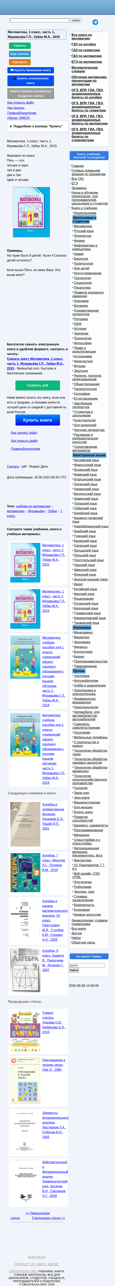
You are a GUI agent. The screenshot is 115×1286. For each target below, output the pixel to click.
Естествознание (86, 398)
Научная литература (89, 430)
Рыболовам (83, 887)
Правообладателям (25, 449)
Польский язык (85, 555)
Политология (83, 263)
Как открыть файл (20, 102)
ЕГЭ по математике (87, 61)
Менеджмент (83, 632)
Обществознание (87, 384)
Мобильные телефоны (91, 737)
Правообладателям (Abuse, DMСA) (22, 115)
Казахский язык (85, 541)
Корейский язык (86, 513)
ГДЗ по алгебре (84, 44)
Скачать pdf (37, 385)
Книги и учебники (84, 208)
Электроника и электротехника (84, 692)
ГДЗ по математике (87, 56)
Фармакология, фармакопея (84, 700)
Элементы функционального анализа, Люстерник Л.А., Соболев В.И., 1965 (55, 1125)
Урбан (52, 511)
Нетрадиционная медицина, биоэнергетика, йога (87, 852)
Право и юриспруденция (84, 349)
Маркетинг (82, 637)
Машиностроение (87, 802)
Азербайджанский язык (91, 526)
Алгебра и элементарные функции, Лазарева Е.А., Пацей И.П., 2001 (53, 816)
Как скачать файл (24, 432)
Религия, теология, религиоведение (87, 377)
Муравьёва (36, 511)
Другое (77, 933)
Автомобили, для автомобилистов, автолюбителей (86, 715)
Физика (79, 240)
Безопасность (84, 905)
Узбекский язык (85, 508)
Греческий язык (85, 545)
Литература (82, 236)
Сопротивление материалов (84, 448)
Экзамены (79, 188)
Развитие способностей (82, 818)
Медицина (81, 835)
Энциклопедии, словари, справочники (90, 922)
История (80, 328)
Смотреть (19, 62)
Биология (81, 258)
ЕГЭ (75, 183)
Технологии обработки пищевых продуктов (89, 760)
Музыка (79, 366)
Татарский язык (85, 503)
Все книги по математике (82, 36)
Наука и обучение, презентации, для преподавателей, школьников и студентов (90, 198)
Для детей (81, 268)
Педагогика (82, 287)
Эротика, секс (84, 891)
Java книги (82, 797)
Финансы (81, 647)
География (82, 393)
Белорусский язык (87, 494)
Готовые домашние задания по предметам (89, 172)
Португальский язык (89, 560)
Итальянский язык (87, 479)
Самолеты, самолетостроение (86, 725)
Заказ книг (82, 793)
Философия (83, 343)
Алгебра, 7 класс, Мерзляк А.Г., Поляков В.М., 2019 (53, 863)
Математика (83, 226)
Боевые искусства (87, 914)
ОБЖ (78, 324)
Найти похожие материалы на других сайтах (30, 93)
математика (16, 511)
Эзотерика (82, 676)
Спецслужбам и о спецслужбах (86, 841)
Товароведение (85, 666)
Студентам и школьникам (82, 413)
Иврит (78, 584)
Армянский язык (86, 498)
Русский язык (84, 231)
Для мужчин (83, 882)
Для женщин (83, 807)
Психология (83, 338)
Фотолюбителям (86, 680)
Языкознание (84, 598)
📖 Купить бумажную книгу (30, 70)
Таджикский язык (86, 623)
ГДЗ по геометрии (86, 50)
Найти (76, 938)
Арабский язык (85, 531)
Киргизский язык (86, 608)
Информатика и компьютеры (85, 247)
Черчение (81, 333)
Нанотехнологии (86, 707)
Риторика (81, 319)
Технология (82, 278)
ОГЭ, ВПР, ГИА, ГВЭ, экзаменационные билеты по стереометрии (88, 135)
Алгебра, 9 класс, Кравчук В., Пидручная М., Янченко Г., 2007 (53, 960)
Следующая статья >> (48, 1218)
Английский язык (86, 460)
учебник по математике (33, 506)
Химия (79, 254)
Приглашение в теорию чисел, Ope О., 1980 (53, 1064)
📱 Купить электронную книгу (31, 81)
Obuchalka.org (23, 1271)
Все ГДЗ (78, 178)
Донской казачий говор (91, 579)
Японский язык (85, 574)
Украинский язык (86, 489)
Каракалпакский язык (90, 618)
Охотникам (82, 732)
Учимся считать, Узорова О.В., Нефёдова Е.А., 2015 (54, 1022)
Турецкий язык (85, 536)
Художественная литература (85, 312)
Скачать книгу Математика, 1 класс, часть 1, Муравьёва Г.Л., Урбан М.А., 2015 (35, 363)
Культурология (85, 420)
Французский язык (87, 465)
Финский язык (84, 594)
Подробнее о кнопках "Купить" (38, 126)
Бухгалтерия (83, 651)
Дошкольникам (85, 213)
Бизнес (79, 656)
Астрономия (83, 356)
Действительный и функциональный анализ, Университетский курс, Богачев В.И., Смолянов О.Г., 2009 (55, 1179)
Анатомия (81, 301)
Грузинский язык (86, 603)
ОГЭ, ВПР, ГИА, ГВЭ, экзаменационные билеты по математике (90, 120)
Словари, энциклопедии (83, 898)
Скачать (20, 45)
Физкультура (83, 361)
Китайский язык (85, 589)
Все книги (79, 928)
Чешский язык (84, 565)
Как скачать (16, 108)
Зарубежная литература (82, 405)
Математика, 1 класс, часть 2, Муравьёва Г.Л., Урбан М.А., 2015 (54, 555)
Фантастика (82, 860)
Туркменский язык (87, 613)
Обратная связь (83, 942)
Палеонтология (85, 389)
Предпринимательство (91, 661)
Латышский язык (86, 550)
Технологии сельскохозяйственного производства (89, 779)
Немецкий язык (85, 474)
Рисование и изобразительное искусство (85, 438)
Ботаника (81, 305)
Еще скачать (19, 53)
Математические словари (85, 69)
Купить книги (37, 420)
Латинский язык (85, 484)
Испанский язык (86, 469)
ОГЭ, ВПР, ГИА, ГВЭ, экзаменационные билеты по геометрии (89, 106)
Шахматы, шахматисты (91, 825)
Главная (78, 166)
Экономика (82, 642)
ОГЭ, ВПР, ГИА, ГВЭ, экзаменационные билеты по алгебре (88, 93)
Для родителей (85, 425)
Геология (81, 788)
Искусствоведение (88, 273)
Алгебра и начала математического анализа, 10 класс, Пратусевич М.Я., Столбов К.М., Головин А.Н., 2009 (55, 920)
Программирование (88, 830)
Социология (83, 283)
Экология (81, 371)
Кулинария (82, 909)
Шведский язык (85, 569)
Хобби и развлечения (90, 685)
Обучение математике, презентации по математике (90, 80)
